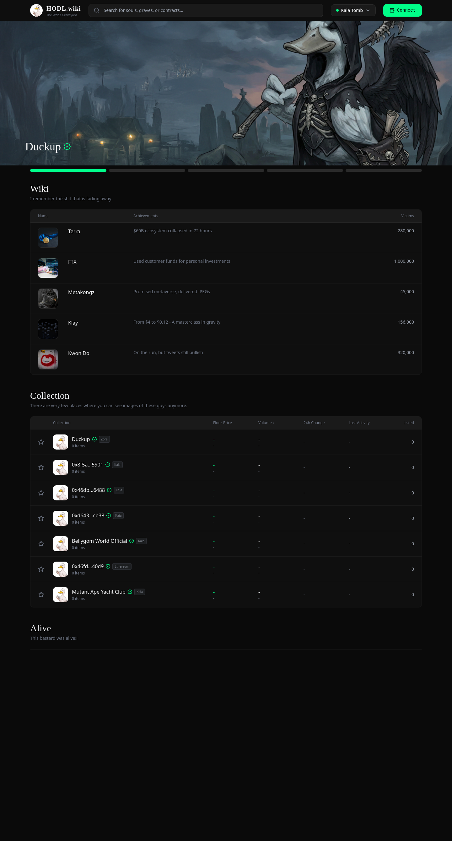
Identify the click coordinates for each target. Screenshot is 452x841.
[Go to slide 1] (68, 170)
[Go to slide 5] (384, 170)
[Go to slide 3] (226, 170)
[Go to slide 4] (305, 170)
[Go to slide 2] (147, 170)
